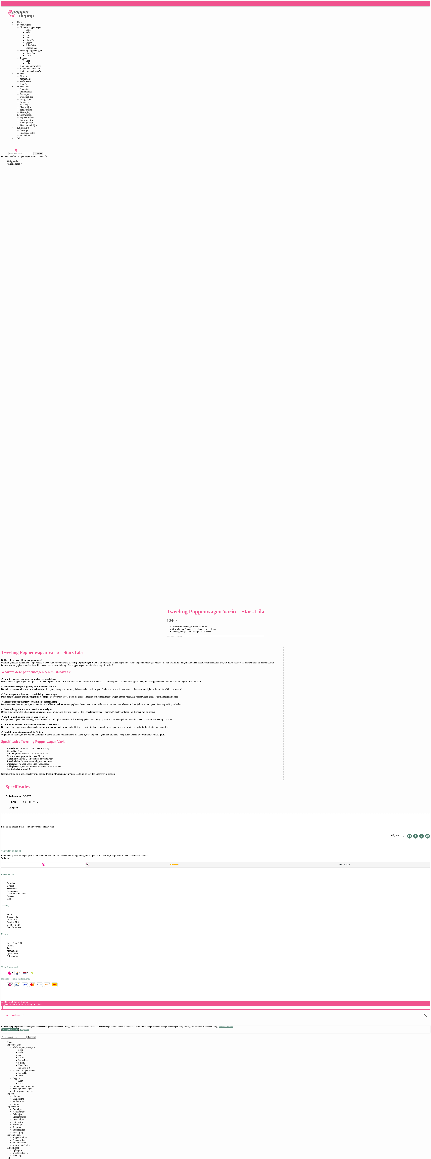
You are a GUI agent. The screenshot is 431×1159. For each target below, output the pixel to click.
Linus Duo (30, 53)
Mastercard (32, 984)
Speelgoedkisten (27, 133)
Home (4, 156)
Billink (47, 984)
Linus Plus (30, 40)
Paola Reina (25, 81)
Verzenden (12, 888)
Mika (28, 30)
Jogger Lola (12, 917)
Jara (27, 35)
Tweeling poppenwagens (31, 50)
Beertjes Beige (13, 925)
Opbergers (24, 130)
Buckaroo (32, 973)
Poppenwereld (23, 86)
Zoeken (38, 154)
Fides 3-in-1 (31, 45)
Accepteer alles (10, 1029)
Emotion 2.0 (31, 48)
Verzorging (18, 1132)
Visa (25, 984)
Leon (28, 61)
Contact (10, 896)
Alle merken (12, 956)
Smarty (29, 43)
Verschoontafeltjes (21, 1145)
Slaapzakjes (25, 107)
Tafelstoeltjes (26, 109)
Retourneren (12, 891)
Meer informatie (226, 1026)
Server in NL (25, 973)
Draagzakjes (25, 99)
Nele (28, 32)
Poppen (20, 73)
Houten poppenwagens (30, 66)
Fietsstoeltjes (26, 91)
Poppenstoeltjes (27, 117)
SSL (17, 973)
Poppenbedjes (26, 120)
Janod (9, 948)
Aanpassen (24, 1029)
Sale (19, 138)
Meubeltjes (25, 135)
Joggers (23, 58)
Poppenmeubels (24, 115)
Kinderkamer (23, 128)
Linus (28, 37)
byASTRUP (12, 953)
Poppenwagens (24, 24)
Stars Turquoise (14, 927)
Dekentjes (24, 94)
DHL (55, 984)
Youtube (427, 836)
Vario (28, 55)
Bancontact (17, 984)
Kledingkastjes (27, 122)
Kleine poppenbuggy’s (30, 71)
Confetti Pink (13, 922)
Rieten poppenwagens (30, 68)
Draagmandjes (26, 97)
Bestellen (11, 883)
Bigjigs (16, 1104)
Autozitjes (24, 89)
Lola (28, 63)
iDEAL (10, 984)
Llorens (23, 76)
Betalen (10, 886)
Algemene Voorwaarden (12, 1004)
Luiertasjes (25, 102)
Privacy (28, 1004)
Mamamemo (26, 79)
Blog (9, 898)
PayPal (40, 984)
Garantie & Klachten (16, 893)
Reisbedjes (25, 104)
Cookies (38, 1004)
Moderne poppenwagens (31, 27)
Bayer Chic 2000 (14, 943)
